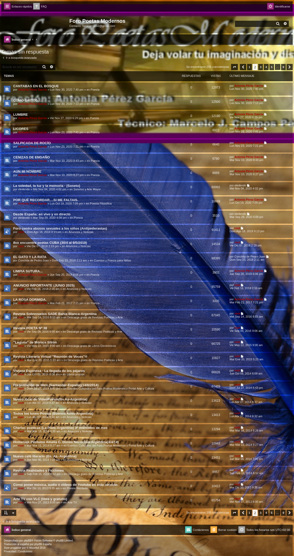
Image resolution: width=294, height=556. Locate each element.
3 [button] (260, 67)
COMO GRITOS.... (27, 100)
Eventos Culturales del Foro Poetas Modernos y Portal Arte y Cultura (110, 388)
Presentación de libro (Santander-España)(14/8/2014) (56, 385)
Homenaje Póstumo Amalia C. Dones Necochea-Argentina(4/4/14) (66, 442)
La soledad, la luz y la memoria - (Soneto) (46, 186)
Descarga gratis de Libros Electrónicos (91, 345)
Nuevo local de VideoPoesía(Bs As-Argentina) (50, 399)
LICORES (20, 129)
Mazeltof (34, 547)
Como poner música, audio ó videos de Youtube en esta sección (65, 485)
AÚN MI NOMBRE (27, 171)
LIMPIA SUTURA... (28, 271)
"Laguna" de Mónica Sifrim (35, 342)
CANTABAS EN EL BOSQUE (36, 86)
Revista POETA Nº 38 (30, 328)
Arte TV (72, 502)
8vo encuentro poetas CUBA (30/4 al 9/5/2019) (50, 243)
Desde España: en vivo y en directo (41, 214)
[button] (234, 67)
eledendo (24, 189)
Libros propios (76, 374)
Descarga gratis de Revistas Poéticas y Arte (95, 317)
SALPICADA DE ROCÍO (32, 143)
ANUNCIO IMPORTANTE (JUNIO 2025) (44, 285)
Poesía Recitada (77, 488)
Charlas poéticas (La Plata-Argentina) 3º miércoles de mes (60, 428)
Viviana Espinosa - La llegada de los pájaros (49, 371)
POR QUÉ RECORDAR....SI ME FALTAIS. (45, 200)
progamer (15, 547)
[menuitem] (40, 6)
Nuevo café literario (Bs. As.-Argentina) (45, 456)
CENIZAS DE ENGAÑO (31, 157)
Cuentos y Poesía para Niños (112, 260)
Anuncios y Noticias (81, 231)
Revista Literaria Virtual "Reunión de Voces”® (50, 357)
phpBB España (43, 544)
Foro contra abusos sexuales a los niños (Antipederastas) (60, 228)
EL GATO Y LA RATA (29, 257)
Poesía (95, 89)
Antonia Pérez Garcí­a (32, 89)
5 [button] (272, 67)
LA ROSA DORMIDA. (30, 300)
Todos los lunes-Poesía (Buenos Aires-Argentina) (53, 413)
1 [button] (249, 67)
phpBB (28, 540)
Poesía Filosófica (101, 203)
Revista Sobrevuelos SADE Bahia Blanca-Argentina (55, 314)
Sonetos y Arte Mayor (87, 189)
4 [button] (266, 67)
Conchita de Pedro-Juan (33, 260)
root (21, 231)
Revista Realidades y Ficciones (38, 470)
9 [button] (283, 67)
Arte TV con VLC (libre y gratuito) (40, 499)
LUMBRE (20, 114)
